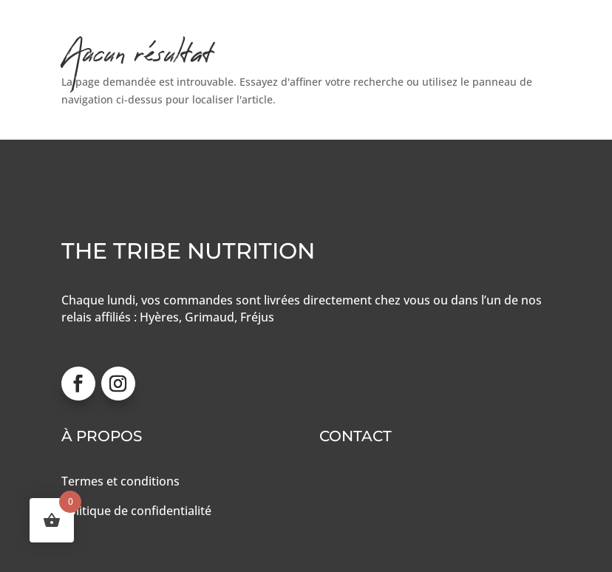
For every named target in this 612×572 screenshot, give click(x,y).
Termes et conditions (120, 481)
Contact (355, 436)
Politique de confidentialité (136, 511)
